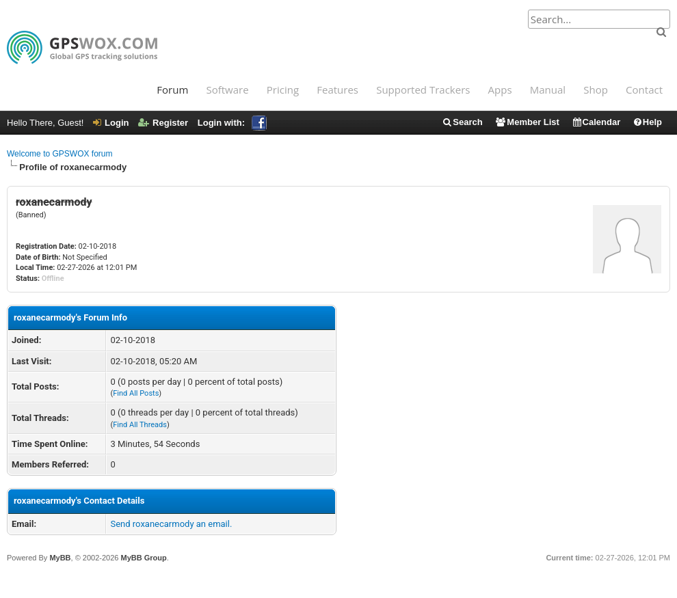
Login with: (232, 123)
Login (111, 123)
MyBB (59, 558)
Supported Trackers (423, 89)
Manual (548, 89)
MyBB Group (143, 558)
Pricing (283, 89)
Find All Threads (140, 424)
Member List (526, 122)
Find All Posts (136, 393)
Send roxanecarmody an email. (171, 524)
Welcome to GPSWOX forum (59, 154)
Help (647, 122)
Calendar (596, 122)
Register (163, 123)
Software (227, 89)
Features (337, 89)
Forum (172, 89)
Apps (500, 89)
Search (462, 122)
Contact (644, 89)
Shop (595, 89)
